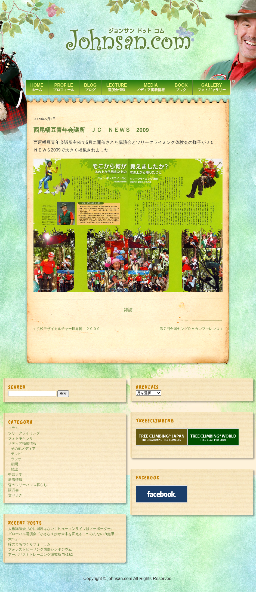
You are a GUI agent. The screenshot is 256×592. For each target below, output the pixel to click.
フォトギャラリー (22, 438)
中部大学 (15, 474)
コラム (13, 428)
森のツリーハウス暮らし (27, 485)
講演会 (13, 490)
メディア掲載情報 (22, 443)
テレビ (16, 454)
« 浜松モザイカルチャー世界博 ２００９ (68, 329)
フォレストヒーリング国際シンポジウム (40, 549)
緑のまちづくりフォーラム (29, 544)
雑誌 (128, 309)
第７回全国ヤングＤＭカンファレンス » (191, 329)
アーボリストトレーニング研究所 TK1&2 (40, 554)
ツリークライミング (24, 433)
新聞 (14, 464)
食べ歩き (15, 495)
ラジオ (16, 459)
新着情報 (15, 480)
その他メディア (23, 449)
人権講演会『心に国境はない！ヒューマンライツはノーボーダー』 (61, 529)
